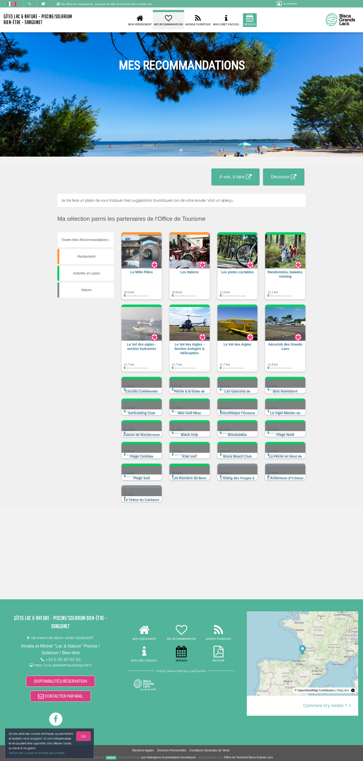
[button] (142, 268)
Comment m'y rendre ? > (327, 705)
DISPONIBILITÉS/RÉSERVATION (60, 681)
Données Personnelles (171, 750)
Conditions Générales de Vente (209, 750)
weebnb (111, 757)
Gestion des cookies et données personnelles (37, 753)
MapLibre (343, 690)
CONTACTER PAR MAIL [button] (60, 696)
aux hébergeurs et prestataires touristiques (168, 757)
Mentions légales (143, 750)
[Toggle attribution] (353, 690)
